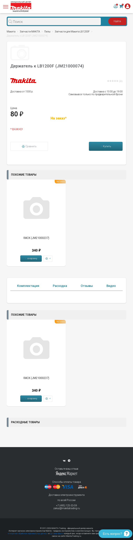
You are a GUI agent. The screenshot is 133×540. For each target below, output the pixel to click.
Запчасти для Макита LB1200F (72, 31)
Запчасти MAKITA (30, 31)
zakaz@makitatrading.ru (66, 508)
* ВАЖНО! (16, 129)
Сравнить (29, 146)
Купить (105, 146)
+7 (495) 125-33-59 (66, 505)
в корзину (31, 258)
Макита (11, 31)
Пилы (47, 31)
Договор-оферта (56, 533)
